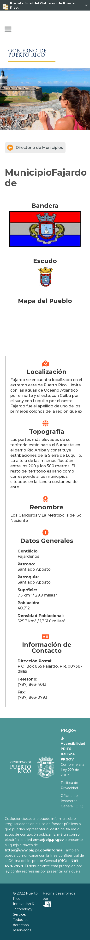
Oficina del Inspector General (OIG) (72, 801)
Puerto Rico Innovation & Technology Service (25, 904)
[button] (8, 29)
